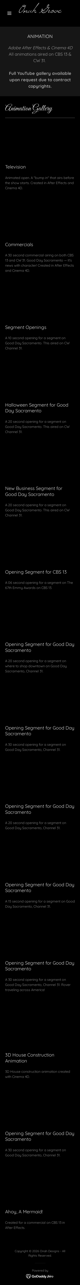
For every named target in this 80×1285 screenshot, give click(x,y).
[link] (40, 11)
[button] (10, 13)
